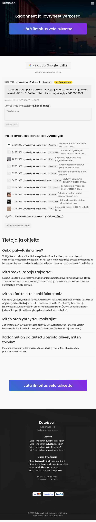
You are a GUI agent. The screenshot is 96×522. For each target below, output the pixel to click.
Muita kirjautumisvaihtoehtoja (48, 72)
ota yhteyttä (43, 481)
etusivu (40, 478)
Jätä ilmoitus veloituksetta (48, 28)
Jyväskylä (22, 82)
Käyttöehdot (38, 517)
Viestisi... (48, 115)
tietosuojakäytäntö (54, 517)
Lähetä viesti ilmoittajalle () (28, 105)
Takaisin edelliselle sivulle (18, 227)
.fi (8, 3)
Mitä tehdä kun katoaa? (47, 442)
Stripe (87, 279)
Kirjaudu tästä (41, 105)
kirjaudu (54, 481)
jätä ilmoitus (51, 478)
